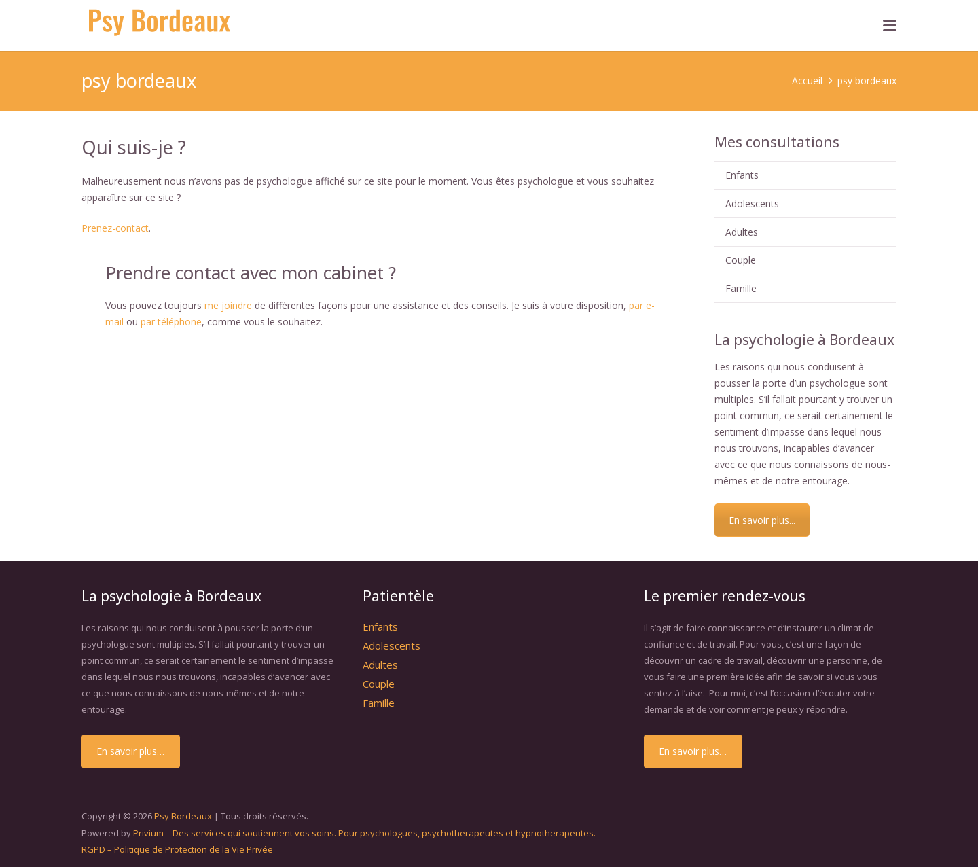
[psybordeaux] (162, 25)
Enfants (742, 175)
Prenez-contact (115, 228)
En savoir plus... (762, 520)
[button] (889, 26)
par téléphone (171, 321)
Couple (740, 259)
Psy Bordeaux (183, 816)
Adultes (741, 232)
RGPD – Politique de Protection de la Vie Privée (177, 849)
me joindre (228, 305)
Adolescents (752, 203)
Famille (741, 288)
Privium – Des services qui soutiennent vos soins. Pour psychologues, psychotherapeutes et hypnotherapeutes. (364, 833)
